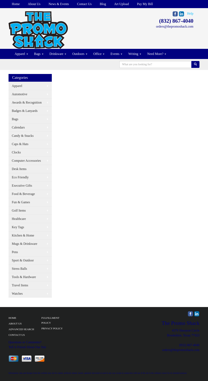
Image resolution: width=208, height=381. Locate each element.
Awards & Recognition (27, 102)
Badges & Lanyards (25, 110)
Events (116, 54)
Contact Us (84, 4)
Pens (15, 252)
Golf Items (19, 210)
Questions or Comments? (25, 342)
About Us (34, 4)
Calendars (18, 127)
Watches (17, 293)
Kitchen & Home (23, 235)
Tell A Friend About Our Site (27, 347)
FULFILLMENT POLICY (50, 320)
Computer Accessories (26, 160)
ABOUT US (15, 323)
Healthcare (19, 218)
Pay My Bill (145, 4)
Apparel (21, 54)
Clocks (16, 152)
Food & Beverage (23, 194)
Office (99, 54)
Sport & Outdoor (23, 260)
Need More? (156, 54)
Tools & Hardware (24, 277)
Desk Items (19, 169)
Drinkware (58, 54)
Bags (38, 54)
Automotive (19, 94)
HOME (12, 317)
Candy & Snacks (23, 135)
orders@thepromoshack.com (174, 26)
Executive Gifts (22, 185)
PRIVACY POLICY (52, 328)
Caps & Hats (20, 144)
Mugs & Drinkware (24, 243)
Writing (134, 54)
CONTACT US (17, 334)
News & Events (59, 4)
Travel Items (20, 285)
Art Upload (121, 4)
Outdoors (79, 54)
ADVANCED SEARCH (21, 329)
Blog (103, 4)
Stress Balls (19, 268)
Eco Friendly (20, 177)
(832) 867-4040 (176, 21)
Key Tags (18, 227)
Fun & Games (21, 202)
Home (16, 4)
